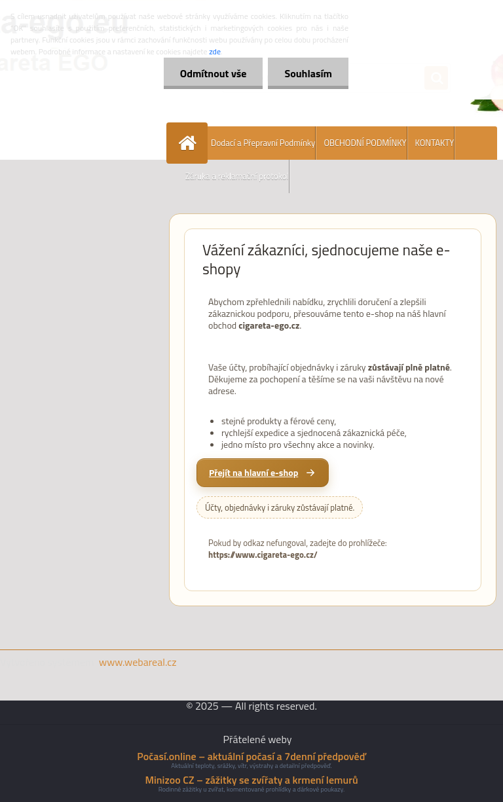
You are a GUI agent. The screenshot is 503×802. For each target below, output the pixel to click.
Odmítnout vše (213, 73)
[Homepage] (189, 143)
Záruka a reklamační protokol (237, 176)
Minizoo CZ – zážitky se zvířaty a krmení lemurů (251, 780)
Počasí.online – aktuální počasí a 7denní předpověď (251, 756)
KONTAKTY (435, 142)
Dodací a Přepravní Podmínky (263, 142)
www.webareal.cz (138, 662)
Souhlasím (308, 73)
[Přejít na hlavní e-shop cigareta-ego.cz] (262, 472)
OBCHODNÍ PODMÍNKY (365, 142)
